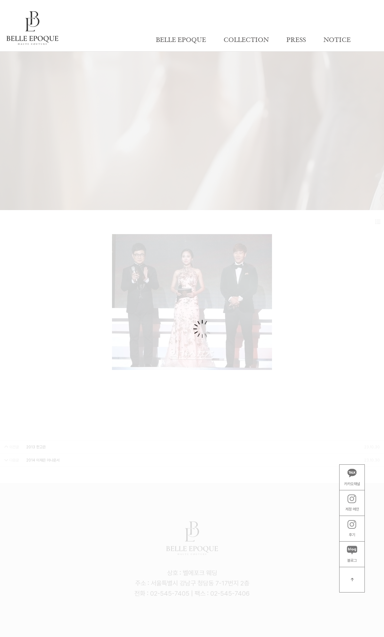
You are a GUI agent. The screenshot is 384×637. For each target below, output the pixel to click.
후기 (352, 528)
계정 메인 (352, 503)
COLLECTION (246, 40)
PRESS (296, 40)
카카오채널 (352, 477)
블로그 (352, 554)
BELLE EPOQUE (181, 40)
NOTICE (337, 40)
